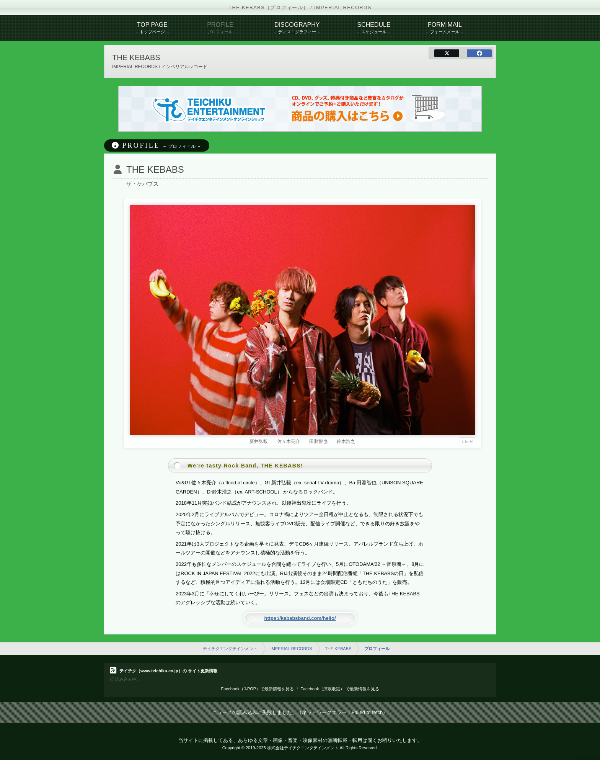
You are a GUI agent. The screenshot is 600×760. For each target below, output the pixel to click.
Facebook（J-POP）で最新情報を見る (257, 688)
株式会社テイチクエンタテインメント (303, 747)
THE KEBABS (338, 648)
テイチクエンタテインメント (230, 648)
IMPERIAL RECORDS (291, 648)
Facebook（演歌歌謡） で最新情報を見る (339, 688)
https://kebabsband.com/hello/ (300, 618)
